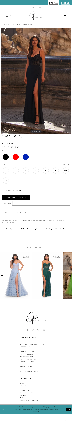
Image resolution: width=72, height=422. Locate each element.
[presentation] (15, 275)
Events (23, 383)
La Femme (16, 25)
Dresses (23, 385)
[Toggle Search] (11, 15)
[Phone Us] (36, 7)
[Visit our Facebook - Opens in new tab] (27, 330)
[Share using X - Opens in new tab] (20, 136)
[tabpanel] (36, 81)
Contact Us (24, 390)
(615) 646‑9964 (25, 342)
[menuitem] (53, 2)
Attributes (7, 203)
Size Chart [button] (66, 164)
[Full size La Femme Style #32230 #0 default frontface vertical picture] (36, 81)
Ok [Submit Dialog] (68, 409)
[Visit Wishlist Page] (65, 15)
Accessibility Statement (29, 400)
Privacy (23, 395)
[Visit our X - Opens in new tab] (44, 330)
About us (23, 388)
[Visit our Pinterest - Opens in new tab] (38, 330)
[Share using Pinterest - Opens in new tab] (15, 136)
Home (6, 25)
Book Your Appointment (16, 197)
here (37, 411)
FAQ (21, 398)
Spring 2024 (28, 25)
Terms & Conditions (27, 393)
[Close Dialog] (3, 409)
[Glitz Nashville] (36, 16)
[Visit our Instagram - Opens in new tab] (33, 330)
